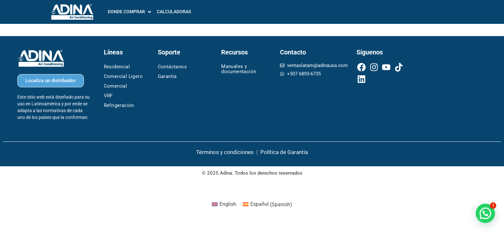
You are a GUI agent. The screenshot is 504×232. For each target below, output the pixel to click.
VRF (108, 96)
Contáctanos (172, 67)
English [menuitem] (228, 204)
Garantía (167, 76)
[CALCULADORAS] (174, 11)
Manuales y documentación (238, 68)
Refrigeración (119, 105)
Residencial (117, 67)
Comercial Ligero (123, 76)
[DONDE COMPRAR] (130, 11)
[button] (485, 213)
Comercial (115, 86)
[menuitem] (224, 204)
